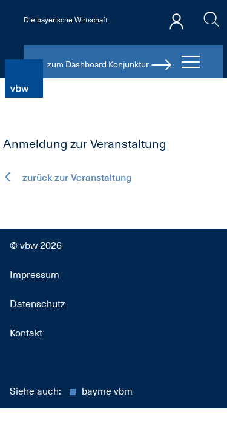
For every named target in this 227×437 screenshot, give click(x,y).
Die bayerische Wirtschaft (66, 20)
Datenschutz (37, 304)
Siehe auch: (71, 391)
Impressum (34, 275)
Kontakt (26, 333)
